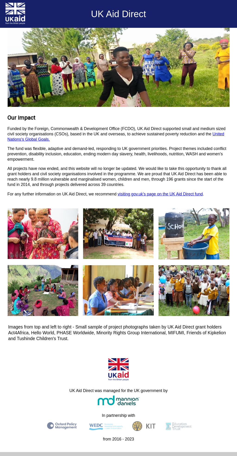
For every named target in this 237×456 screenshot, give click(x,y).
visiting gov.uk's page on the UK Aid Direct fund (160, 194)
